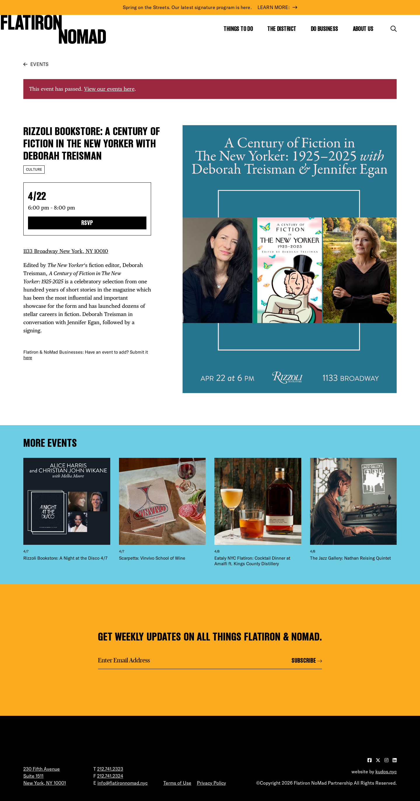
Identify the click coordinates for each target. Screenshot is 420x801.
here (27, 357)
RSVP (87, 223)
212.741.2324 (110, 776)
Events (39, 64)
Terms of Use (177, 783)
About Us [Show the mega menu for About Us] (363, 29)
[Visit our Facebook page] (370, 760)
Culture (34, 169)
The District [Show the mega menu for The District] (281, 29)
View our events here (109, 89)
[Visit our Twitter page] (379, 760)
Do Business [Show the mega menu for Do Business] (324, 29)
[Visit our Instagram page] (387, 760)
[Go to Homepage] (53, 29)
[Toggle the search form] (394, 29)
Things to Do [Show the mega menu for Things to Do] (238, 29)
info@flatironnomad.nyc (122, 783)
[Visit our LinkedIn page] (395, 760)
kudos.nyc (386, 771)
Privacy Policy (211, 783)
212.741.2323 (110, 769)
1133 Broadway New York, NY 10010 (65, 251)
